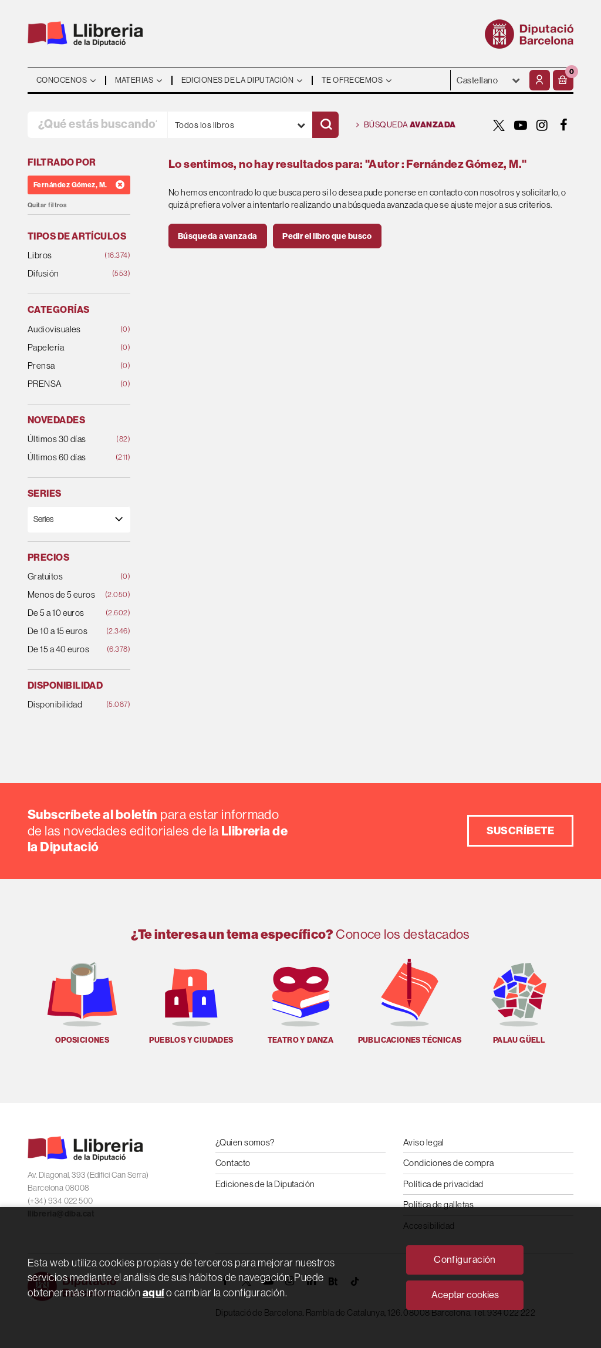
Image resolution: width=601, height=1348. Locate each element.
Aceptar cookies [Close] (465, 1294)
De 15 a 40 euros (70, 649)
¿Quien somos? (245, 1142)
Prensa (70, 366)
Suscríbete (521, 830)
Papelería (70, 348)
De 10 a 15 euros (70, 631)
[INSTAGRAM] (542, 125)
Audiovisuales (70, 329)
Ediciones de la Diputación (265, 1184)
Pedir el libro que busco (327, 236)
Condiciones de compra (448, 1163)
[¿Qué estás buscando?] (97, 125)
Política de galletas (438, 1204)
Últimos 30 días (70, 439)
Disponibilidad (70, 705)
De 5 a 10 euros (70, 613)
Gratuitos (70, 577)
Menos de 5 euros (70, 595)
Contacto (233, 1163)
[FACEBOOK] (564, 125)
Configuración (465, 1259)
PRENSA (70, 384)
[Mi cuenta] (539, 80)
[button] (563, 80)
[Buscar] (325, 125)
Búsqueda (406, 125)
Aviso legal (423, 1142)
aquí (153, 1292)
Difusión (70, 274)
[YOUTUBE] (520, 125)
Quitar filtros (47, 205)
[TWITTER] (498, 125)
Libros (70, 255)
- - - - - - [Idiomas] (488, 80)
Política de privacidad (443, 1184)
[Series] (79, 519)
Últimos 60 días (70, 457)
